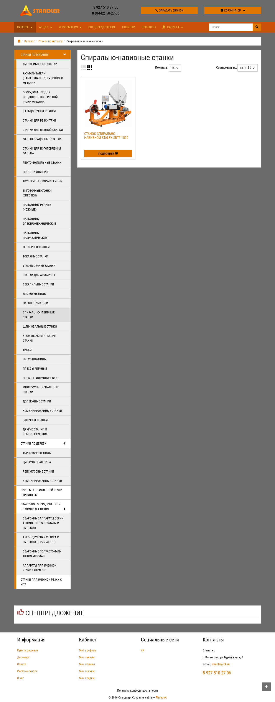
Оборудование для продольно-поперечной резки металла (40, 97)
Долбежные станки (37, 401)
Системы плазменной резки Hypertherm (41, 492)
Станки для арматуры (39, 275)
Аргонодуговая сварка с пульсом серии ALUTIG (41, 540)
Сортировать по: (226, 67)
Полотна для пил (35, 172)
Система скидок (27, 671)
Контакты (149, 27)
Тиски (27, 350)
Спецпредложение (102, 27)
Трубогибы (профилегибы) (42, 181)
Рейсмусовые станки (38, 471)
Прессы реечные (35, 368)
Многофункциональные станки (40, 390)
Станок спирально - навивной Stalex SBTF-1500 (106, 136)
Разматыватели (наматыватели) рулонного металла (43, 78)
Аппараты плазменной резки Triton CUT (39, 568)
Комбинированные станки (42, 410)
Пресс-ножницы (34, 359)
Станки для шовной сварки (43, 130)
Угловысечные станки (39, 265)
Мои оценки (86, 671)
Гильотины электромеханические (39, 221)
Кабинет (172, 27)
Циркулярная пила (37, 462)
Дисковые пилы (34, 293)
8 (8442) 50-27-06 (106, 13)
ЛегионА (161, 697)
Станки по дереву (43, 443)
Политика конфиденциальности (137, 690)
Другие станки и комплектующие (35, 432)
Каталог (25, 27)
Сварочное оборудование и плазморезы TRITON (43, 507)
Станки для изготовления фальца (42, 151)
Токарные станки (35, 256)
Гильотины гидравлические (35, 235)
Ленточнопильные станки (42, 162)
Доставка (23, 657)
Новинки (128, 27)
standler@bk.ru (220, 664)
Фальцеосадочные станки (42, 139)
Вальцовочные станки (39, 111)
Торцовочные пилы (37, 453)
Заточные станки (35, 420)
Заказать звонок (169, 10)
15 (174, 68)
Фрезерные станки (36, 247)
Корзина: (232, 10)
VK (142, 650)
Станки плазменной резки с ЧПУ (41, 582)
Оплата (21, 664)
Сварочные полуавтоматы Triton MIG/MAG (42, 554)
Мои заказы (86, 657)
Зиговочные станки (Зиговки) (37, 193)
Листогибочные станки (40, 64)
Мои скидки (86, 678)
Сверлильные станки (38, 284)
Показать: (161, 67)
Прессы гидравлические (41, 378)
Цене (247, 68)
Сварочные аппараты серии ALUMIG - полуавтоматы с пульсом (43, 523)
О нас (20, 678)
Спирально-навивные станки (39, 315)
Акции (45, 27)
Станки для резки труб (39, 120)
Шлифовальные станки (40, 326)
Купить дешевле (27, 650)
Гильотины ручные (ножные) (37, 207)
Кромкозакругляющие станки (39, 338)
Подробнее (108, 153)
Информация (70, 27)
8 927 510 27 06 (105, 7)
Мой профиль (87, 650)
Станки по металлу (50, 41)
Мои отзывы (87, 664)
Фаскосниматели (35, 303)
